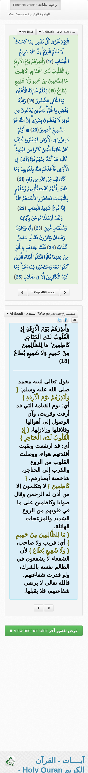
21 (21, 179)
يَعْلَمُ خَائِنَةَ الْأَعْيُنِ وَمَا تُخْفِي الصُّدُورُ (40, 96)
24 (51, 247)
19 (31, 101)
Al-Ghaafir (57, 31)
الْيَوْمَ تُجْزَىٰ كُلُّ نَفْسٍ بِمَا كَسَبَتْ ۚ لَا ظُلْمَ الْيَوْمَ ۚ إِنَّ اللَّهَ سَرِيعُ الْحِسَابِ (41, 52)
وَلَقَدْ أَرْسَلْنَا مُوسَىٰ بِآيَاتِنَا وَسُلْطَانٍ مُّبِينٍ (43, 223)
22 (21, 208)
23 (38, 228)
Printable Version (35, 5)
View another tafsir (43, 630)
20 (34, 130)
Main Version (29, 14)
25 (18, 277)
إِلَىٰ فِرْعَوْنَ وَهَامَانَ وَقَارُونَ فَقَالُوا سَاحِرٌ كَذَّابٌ (41, 238)
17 (50, 61)
